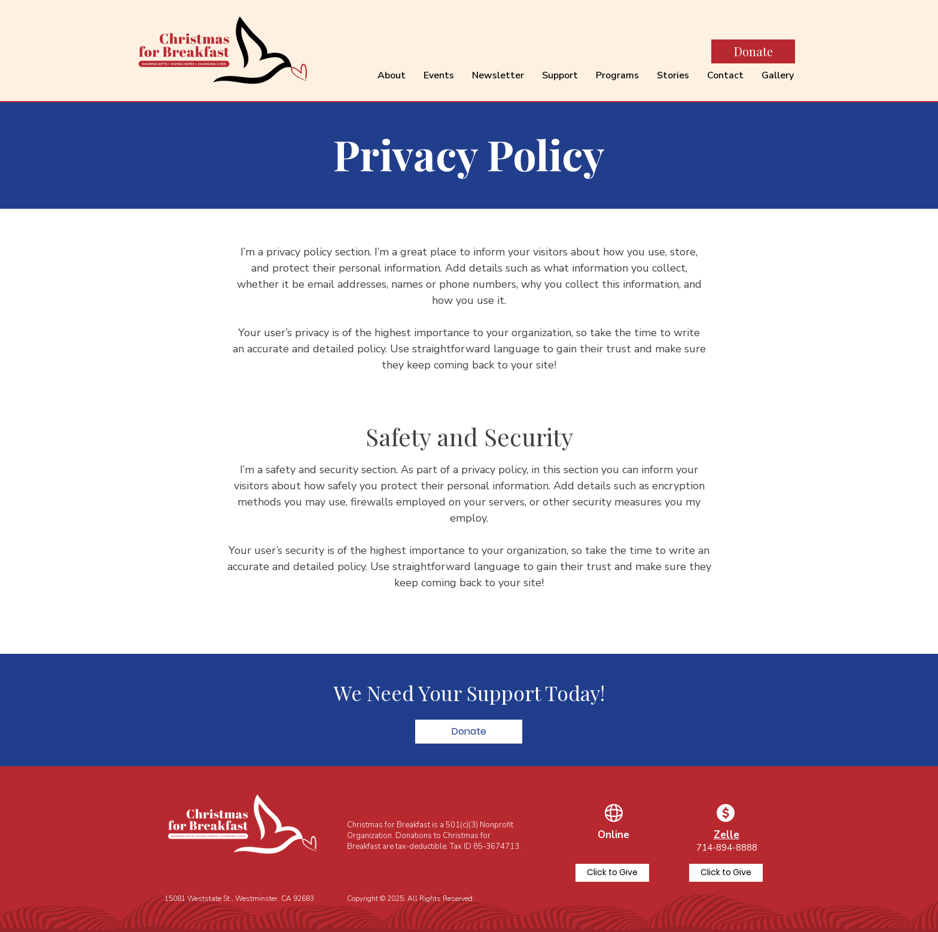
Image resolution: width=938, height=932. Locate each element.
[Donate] (753, 51)
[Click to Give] (612, 873)
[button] (468, 732)
